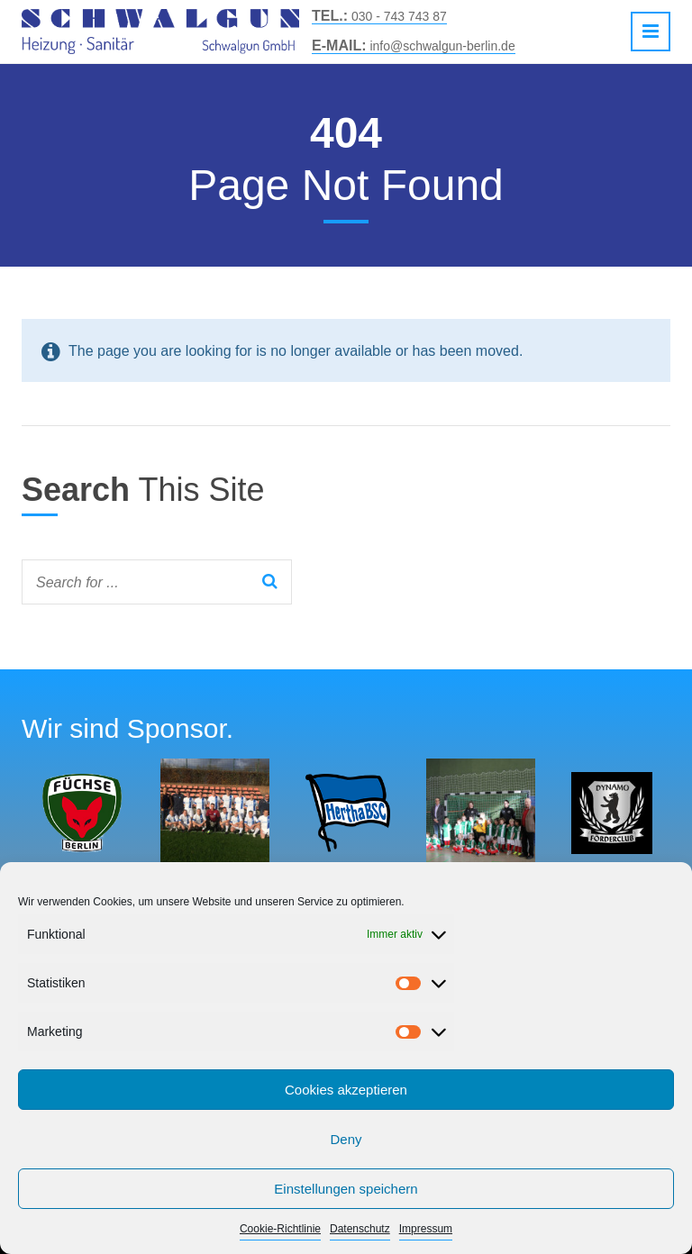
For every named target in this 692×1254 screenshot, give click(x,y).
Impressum (425, 1228)
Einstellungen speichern (345, 1188)
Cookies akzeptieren (346, 1089)
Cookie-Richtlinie (280, 1228)
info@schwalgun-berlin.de (413, 46)
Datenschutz (360, 1228)
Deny (345, 1139)
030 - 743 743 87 (379, 16)
